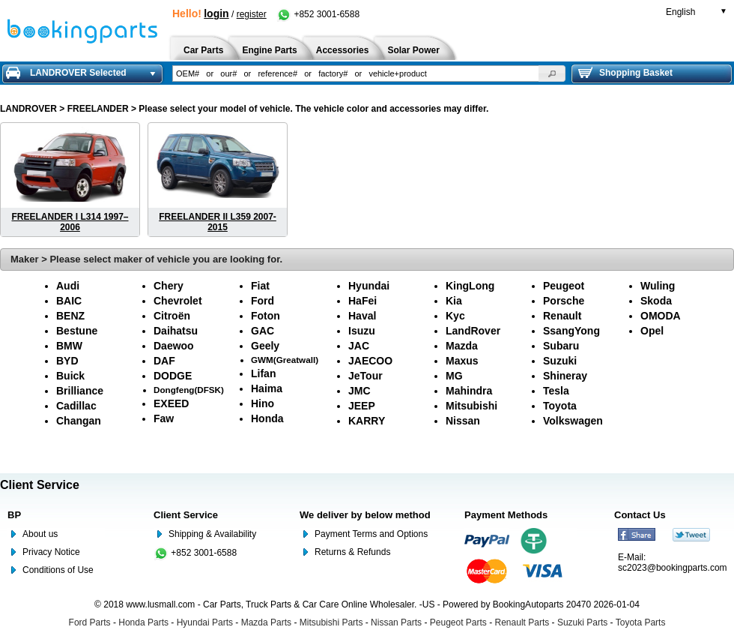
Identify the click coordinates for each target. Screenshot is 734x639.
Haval (362, 316)
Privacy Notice (51, 552)
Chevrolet (178, 301)
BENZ (70, 316)
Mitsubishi (471, 406)
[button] (552, 73)
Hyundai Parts (205, 622)
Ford (262, 301)
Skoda (656, 301)
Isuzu (361, 331)
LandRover (473, 331)
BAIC (69, 301)
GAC (262, 331)
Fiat (260, 286)
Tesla (556, 391)
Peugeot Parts (458, 622)
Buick (70, 376)
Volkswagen (573, 421)
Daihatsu (176, 331)
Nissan (463, 421)
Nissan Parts (396, 622)
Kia (454, 301)
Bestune (76, 331)
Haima (266, 388)
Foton (265, 316)
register (252, 14)
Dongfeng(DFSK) (189, 389)
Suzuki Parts (582, 622)
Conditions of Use (58, 570)
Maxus (462, 361)
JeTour (365, 376)
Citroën (172, 316)
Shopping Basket (625, 73)
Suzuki (560, 361)
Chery (169, 286)
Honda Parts (143, 622)
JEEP (361, 406)
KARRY (366, 421)
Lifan (263, 374)
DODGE (173, 376)
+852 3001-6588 (318, 14)
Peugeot (563, 286)
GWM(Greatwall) (284, 359)
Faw (164, 418)
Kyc (455, 316)
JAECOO (370, 361)
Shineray (565, 376)
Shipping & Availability (212, 534)
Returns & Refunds (352, 552)
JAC (358, 346)
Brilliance (79, 391)
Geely (265, 346)
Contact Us (640, 514)
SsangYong (571, 331)
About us (40, 534)
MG (454, 376)
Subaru (561, 346)
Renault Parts (522, 622)
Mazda (462, 346)
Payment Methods (506, 514)
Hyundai (368, 286)
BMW (69, 346)
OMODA (660, 316)
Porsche (563, 301)
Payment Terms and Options (371, 534)
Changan (78, 421)
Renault (562, 316)
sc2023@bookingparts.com (672, 567)
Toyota (560, 406)
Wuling (657, 286)
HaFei (362, 301)
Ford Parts (90, 622)
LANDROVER (28, 109)
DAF (164, 361)
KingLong (470, 286)
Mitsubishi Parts (331, 622)
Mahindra (469, 391)
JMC (359, 391)
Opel (652, 331)
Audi (67, 286)
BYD (67, 361)
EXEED (171, 404)
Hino (262, 404)
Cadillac (76, 406)
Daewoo (174, 346)
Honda (267, 418)
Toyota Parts (641, 622)
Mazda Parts (266, 622)
